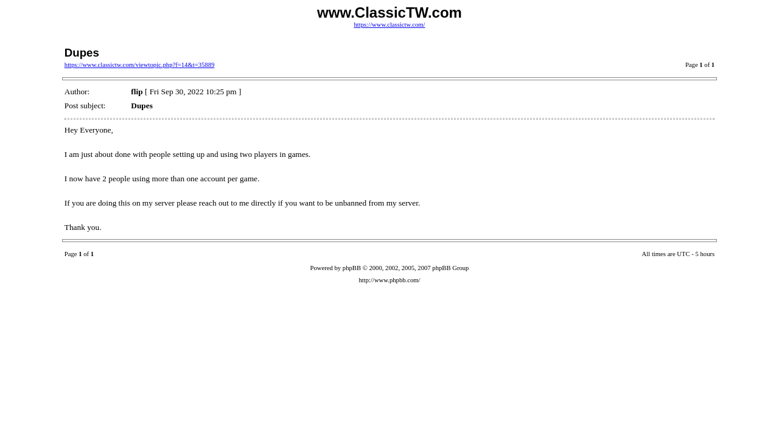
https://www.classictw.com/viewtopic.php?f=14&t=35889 (140, 64)
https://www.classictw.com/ (389, 24)
